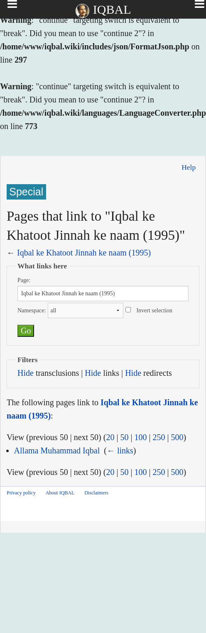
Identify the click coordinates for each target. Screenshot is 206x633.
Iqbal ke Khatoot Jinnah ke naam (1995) (84, 252)
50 (124, 437)
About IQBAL (60, 493)
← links (120, 450)
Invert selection (154, 310)
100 (140, 437)
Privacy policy (21, 493)
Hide (25, 372)
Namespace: (31, 310)
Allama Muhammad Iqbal (57, 450)
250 (158, 437)
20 (110, 437)
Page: (23, 280)
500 (177, 437)
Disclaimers (96, 493)
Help (188, 167)
